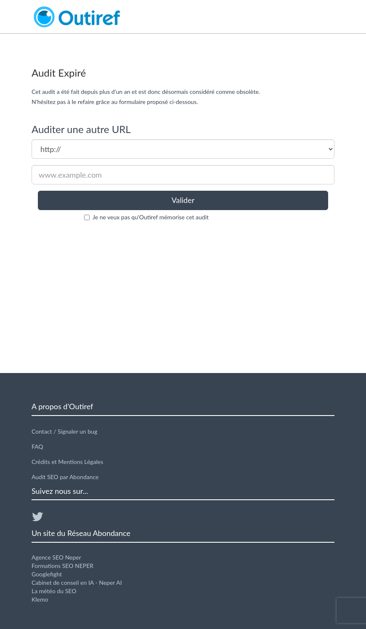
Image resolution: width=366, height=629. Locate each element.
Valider (183, 200)
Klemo (40, 599)
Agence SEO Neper (56, 557)
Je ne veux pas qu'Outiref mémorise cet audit (151, 217)
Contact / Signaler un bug (64, 431)
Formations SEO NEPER (62, 565)
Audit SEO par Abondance (65, 476)
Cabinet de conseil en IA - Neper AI (77, 582)
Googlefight (47, 574)
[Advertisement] (183, 297)
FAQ (37, 446)
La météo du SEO (54, 590)
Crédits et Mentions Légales (67, 461)
